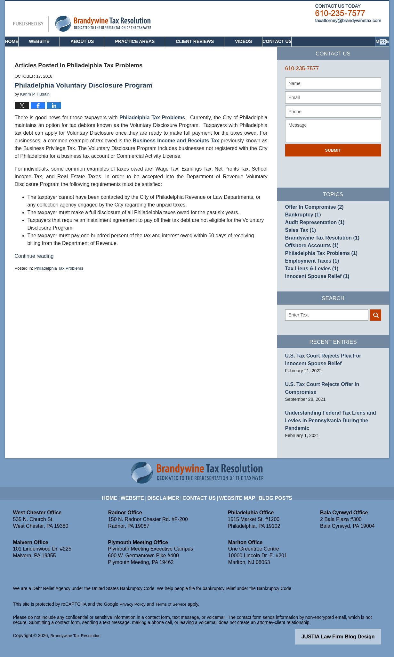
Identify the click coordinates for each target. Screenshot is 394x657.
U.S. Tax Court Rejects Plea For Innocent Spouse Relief (328, 385)
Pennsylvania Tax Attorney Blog (82, 32)
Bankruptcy (301, 225)
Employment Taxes (309, 282)
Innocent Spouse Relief (313, 301)
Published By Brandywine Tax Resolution (348, 22)
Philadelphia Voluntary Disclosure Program (83, 93)
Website (60, 50)
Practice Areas (156, 50)
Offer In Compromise (310, 216)
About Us (103, 50)
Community (308, 50)
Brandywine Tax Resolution (317, 254)
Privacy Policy (134, 610)
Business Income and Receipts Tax (176, 149)
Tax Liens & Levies (308, 292)
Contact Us (357, 50)
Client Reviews (216, 50)
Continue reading (34, 264)
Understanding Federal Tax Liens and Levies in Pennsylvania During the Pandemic (332, 431)
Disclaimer (170, 499)
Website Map (235, 499)
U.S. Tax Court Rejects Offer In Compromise (332, 408)
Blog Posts (269, 499)
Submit (333, 158)
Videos (264, 50)
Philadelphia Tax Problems (152, 126)
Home (22, 50)
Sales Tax (298, 244)
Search (375, 341)
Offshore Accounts (308, 263)
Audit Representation (311, 235)
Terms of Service (174, 610)
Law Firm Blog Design (350, 642)
